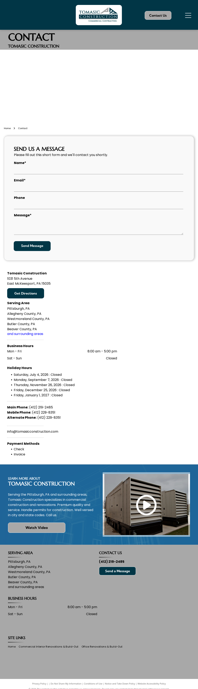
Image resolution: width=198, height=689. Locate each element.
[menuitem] (13, 647)
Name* (20, 162)
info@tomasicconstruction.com (32, 431)
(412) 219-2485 (41, 407)
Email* (20, 180)
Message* (23, 215)
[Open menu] (188, 15)
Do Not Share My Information (66, 683)
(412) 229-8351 (43, 412)
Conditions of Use (93, 683)
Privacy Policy (39, 683)
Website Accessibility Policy (152, 683)
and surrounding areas (25, 333)
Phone (19, 197)
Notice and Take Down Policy (120, 683)
